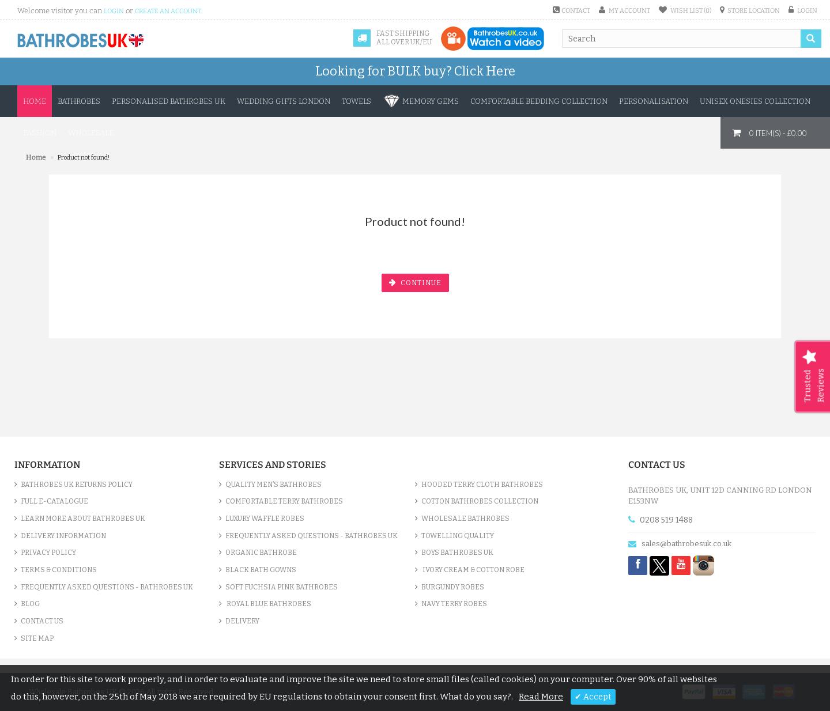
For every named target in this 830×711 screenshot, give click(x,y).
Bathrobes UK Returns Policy (77, 485)
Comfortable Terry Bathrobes (284, 501)
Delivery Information (63, 536)
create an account (168, 11)
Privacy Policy (48, 553)
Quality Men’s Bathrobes (273, 485)
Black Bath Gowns (260, 570)
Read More (541, 696)
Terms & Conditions (59, 570)
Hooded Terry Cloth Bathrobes (482, 485)
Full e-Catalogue (54, 501)
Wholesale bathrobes (465, 519)
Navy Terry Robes (454, 604)
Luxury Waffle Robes (264, 519)
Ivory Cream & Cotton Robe (473, 570)
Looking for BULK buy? (415, 71)
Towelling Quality (457, 536)
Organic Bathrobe (261, 553)
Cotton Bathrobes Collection (479, 501)
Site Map (37, 638)
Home (34, 101)
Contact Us (42, 621)
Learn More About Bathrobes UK (83, 519)
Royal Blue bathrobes (268, 604)
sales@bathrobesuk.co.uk (686, 543)
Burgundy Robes (452, 587)
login (114, 11)
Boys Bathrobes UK (457, 553)
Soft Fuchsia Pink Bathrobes (281, 587)
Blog (30, 604)
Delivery (242, 621)
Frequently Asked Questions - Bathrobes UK (107, 587)
